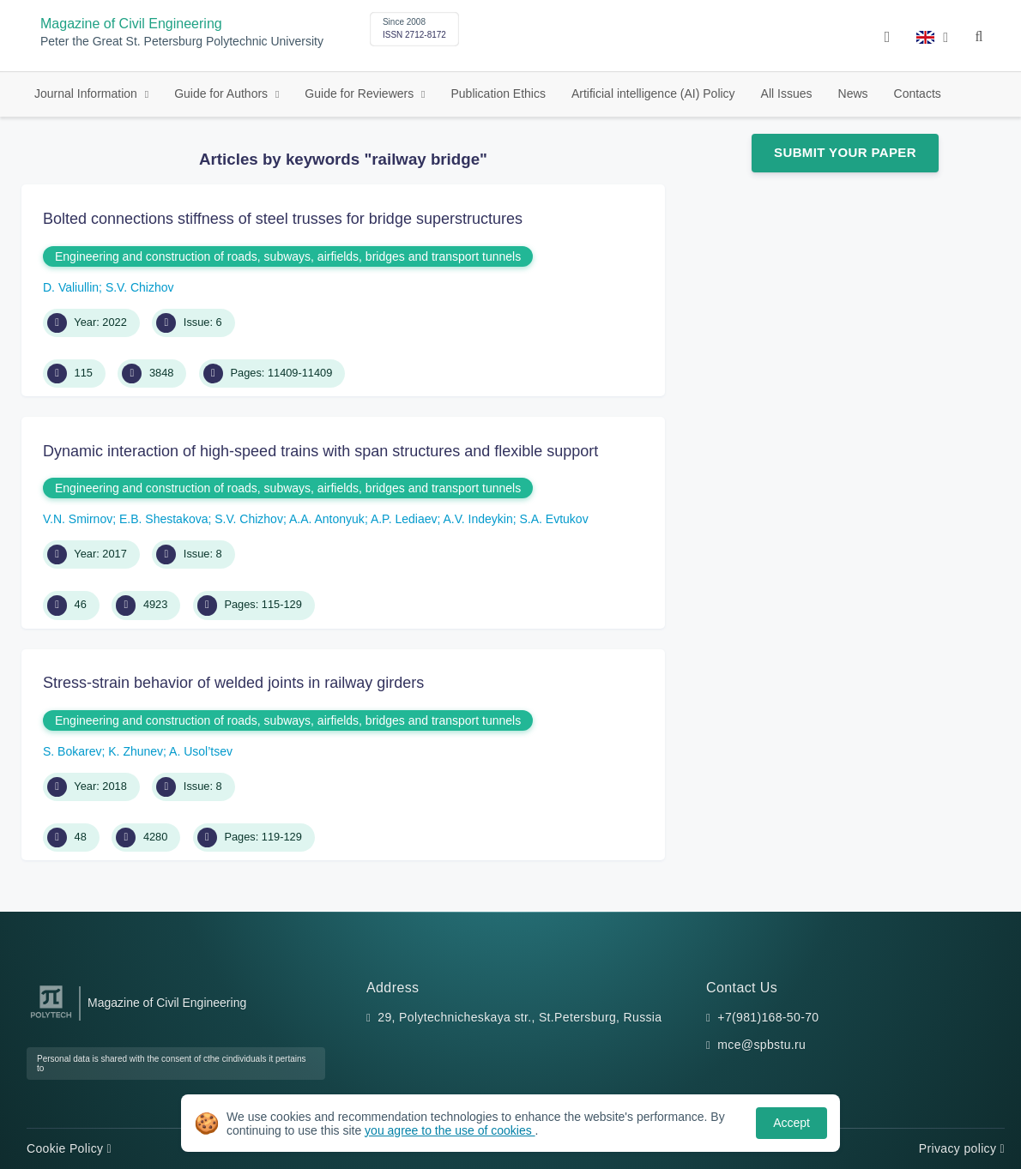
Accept (791, 1123)
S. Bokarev (72, 751)
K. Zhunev (135, 751)
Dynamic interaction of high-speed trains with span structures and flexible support (320, 451)
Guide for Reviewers (361, 93)
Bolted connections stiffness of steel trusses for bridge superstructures (283, 218)
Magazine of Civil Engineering (131, 23)
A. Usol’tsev (201, 751)
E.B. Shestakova (163, 519)
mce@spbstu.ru (761, 1044)
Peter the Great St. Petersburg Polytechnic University (181, 41)
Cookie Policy (69, 1148)
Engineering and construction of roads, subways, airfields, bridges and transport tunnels (288, 256)
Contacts (917, 93)
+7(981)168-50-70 (768, 1017)
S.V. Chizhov (140, 287)
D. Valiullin (71, 287)
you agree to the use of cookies (450, 1130)
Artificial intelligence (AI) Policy (653, 93)
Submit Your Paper (845, 152)
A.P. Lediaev (404, 519)
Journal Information (87, 93)
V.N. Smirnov (77, 519)
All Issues (787, 93)
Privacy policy (962, 1148)
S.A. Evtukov (554, 519)
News (853, 93)
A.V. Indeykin (478, 519)
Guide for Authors (222, 93)
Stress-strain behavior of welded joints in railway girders (233, 682)
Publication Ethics (498, 93)
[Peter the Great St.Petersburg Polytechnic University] (51, 1018)
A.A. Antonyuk (327, 519)
